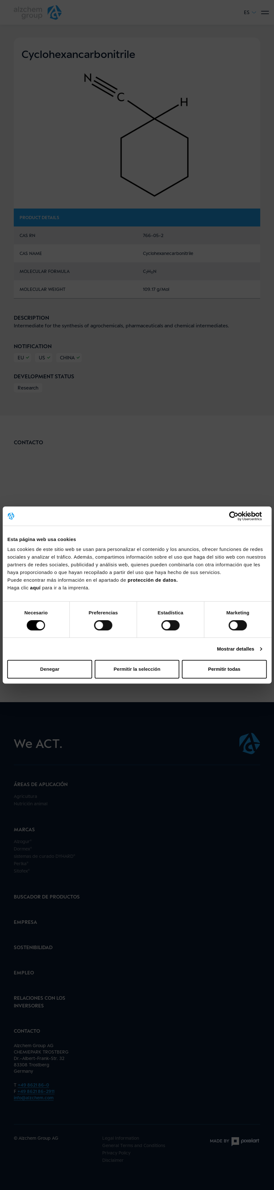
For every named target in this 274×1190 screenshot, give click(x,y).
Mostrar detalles (235, 649)
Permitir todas (224, 669)
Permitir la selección (137, 669)
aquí (36, 587)
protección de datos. (153, 580)
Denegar (49, 669)
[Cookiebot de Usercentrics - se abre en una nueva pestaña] (239, 516)
